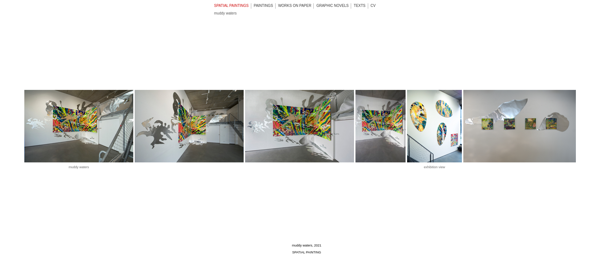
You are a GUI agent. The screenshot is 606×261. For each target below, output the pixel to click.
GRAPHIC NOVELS (332, 6)
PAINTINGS (263, 6)
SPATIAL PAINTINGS (231, 6)
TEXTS (359, 6)
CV (373, 6)
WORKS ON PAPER (295, 6)
